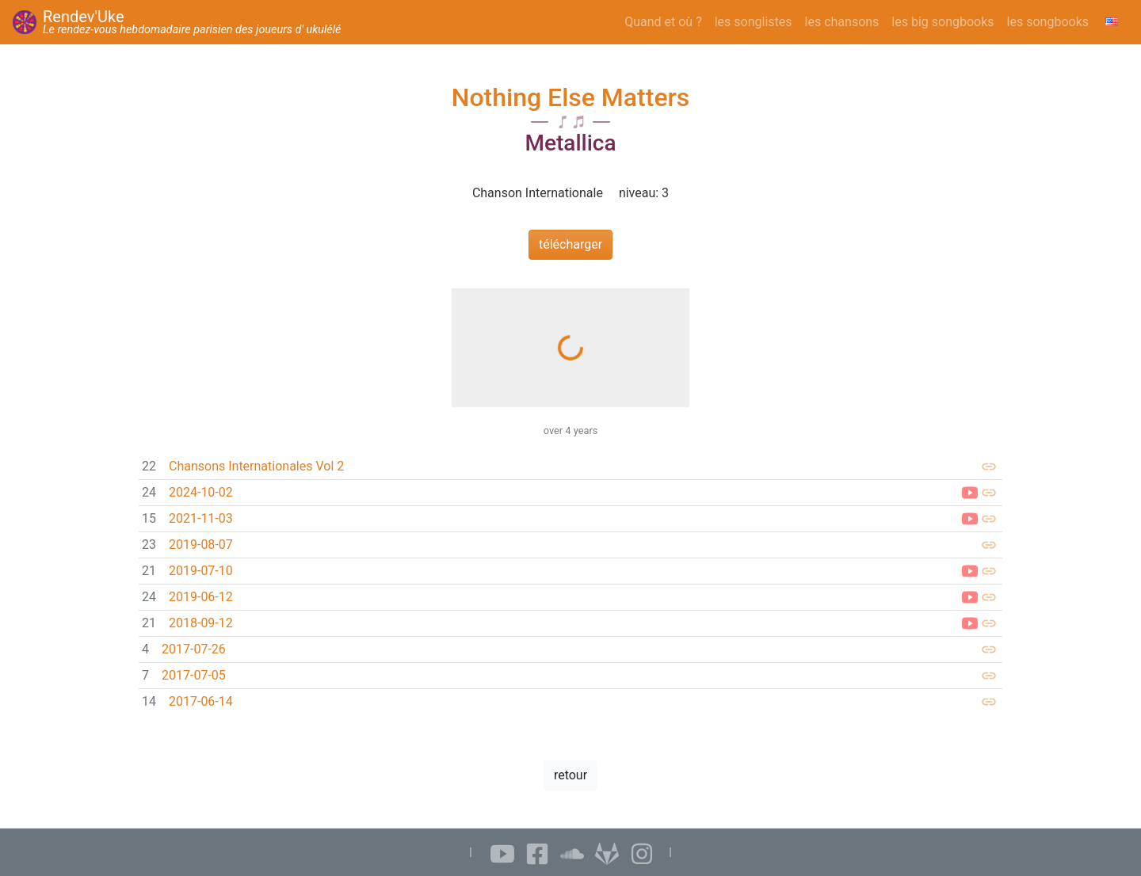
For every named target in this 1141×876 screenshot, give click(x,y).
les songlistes (753, 21)
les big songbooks (942, 21)
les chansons (842, 21)
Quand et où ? (663, 21)
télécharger (570, 244)
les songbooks (1048, 21)
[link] (570, 467)
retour (570, 775)
